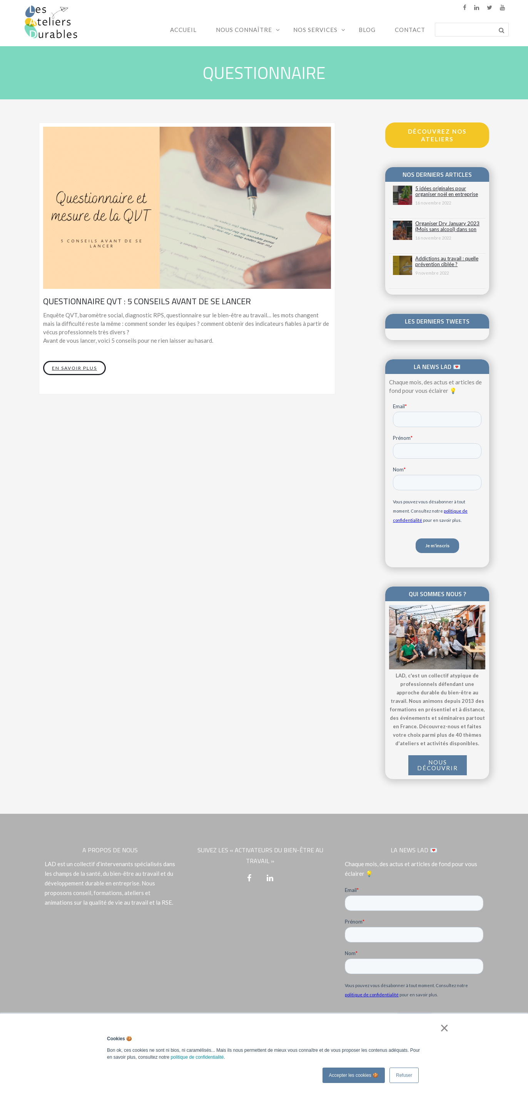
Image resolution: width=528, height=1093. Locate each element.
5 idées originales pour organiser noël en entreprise (446, 191)
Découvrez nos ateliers (437, 135)
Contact (410, 29)
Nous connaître (244, 29)
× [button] (443, 1027)
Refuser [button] (404, 1075)
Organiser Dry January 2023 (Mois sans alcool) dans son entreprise (447, 226)
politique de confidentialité (197, 1057)
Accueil (183, 29)
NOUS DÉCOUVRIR (437, 765)
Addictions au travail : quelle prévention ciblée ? (446, 261)
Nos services (315, 29)
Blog (367, 29)
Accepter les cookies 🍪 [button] (353, 1075)
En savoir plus (74, 368)
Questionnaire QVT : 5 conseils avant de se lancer (147, 301)
